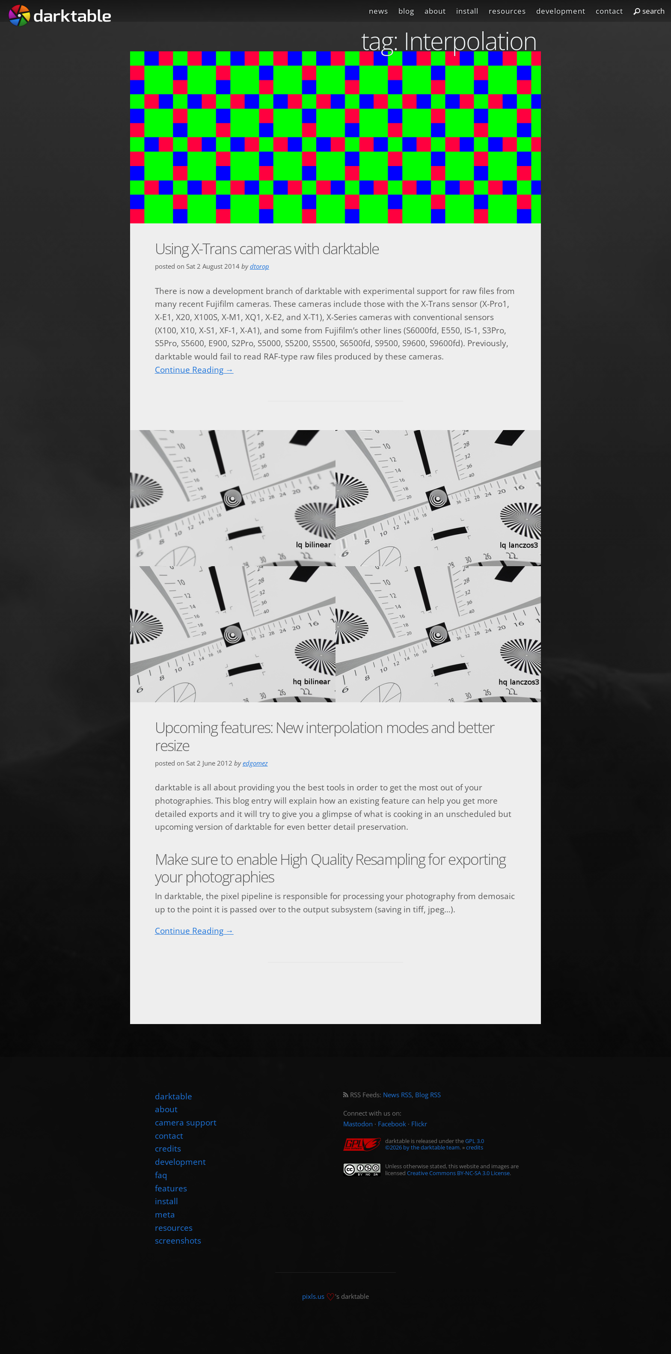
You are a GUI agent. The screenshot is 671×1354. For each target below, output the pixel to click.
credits (474, 1147)
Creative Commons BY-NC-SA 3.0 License (458, 1173)
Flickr (419, 1123)
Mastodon (358, 1123)
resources (507, 11)
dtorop (259, 266)
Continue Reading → (194, 369)
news (378, 11)
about (435, 11)
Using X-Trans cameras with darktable (267, 248)
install (467, 11)
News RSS (397, 1094)
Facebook (392, 1123)
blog (406, 11)
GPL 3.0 (474, 1141)
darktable (173, 1096)
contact (609, 11)
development (560, 11)
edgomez (255, 763)
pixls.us (313, 1296)
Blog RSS (428, 1094)
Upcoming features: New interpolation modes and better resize (324, 736)
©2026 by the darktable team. (423, 1147)
